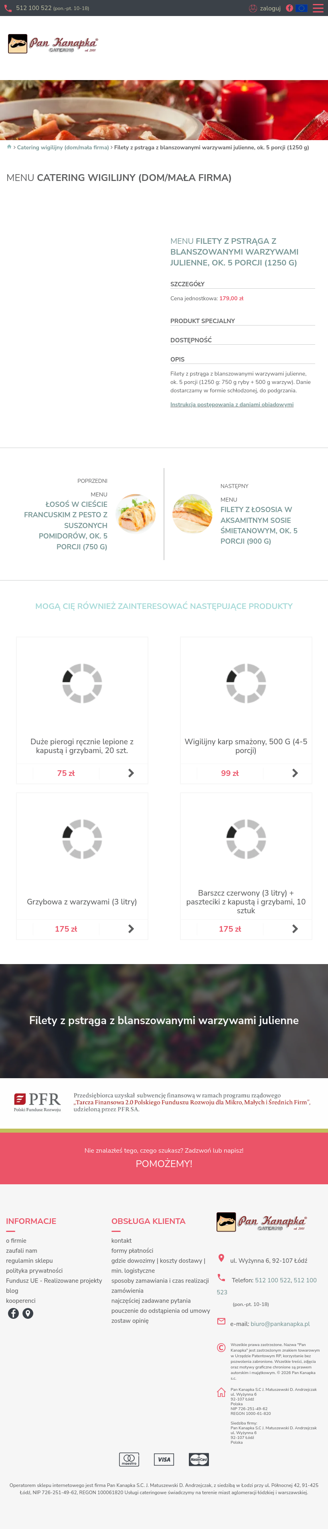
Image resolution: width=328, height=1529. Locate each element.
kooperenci (21, 1301)
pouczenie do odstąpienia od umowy (160, 1311)
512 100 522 (52, 8)
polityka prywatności (34, 1271)
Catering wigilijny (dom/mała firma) (63, 147)
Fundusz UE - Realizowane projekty (54, 1281)
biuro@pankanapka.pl (280, 1324)
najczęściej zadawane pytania (151, 1301)
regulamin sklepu (29, 1261)
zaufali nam (21, 1251)
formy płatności (132, 1251)
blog (12, 1291)
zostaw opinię (130, 1321)
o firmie (16, 1241)
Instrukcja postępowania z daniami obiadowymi (232, 404)
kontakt (121, 1241)
